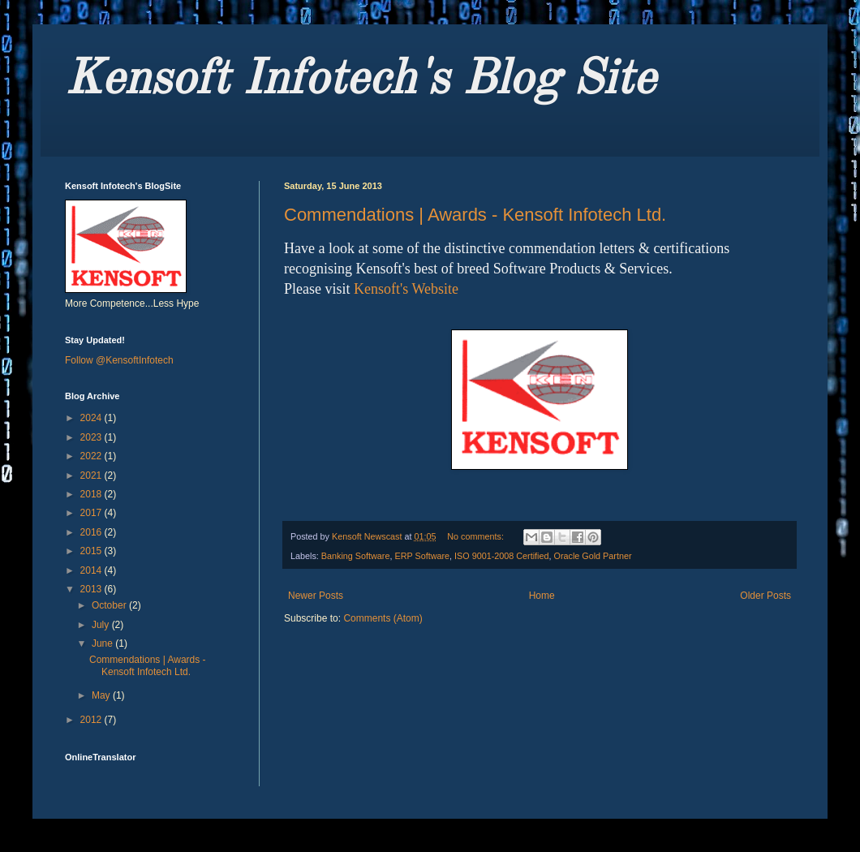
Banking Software (355, 556)
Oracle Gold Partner (593, 556)
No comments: (476, 536)
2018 (92, 494)
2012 (92, 719)
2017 (92, 513)
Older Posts (765, 595)
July (102, 624)
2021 (92, 475)
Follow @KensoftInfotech (119, 360)
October (110, 605)
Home (542, 595)
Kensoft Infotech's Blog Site (360, 80)
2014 (92, 570)
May (102, 695)
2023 (92, 437)
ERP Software (421, 556)
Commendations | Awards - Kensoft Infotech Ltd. (475, 214)
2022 (92, 456)
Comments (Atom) (382, 618)
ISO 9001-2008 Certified (501, 556)
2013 (92, 589)
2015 (92, 551)
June (103, 643)
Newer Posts (315, 595)
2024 (92, 418)
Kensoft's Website (406, 289)
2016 (92, 532)
